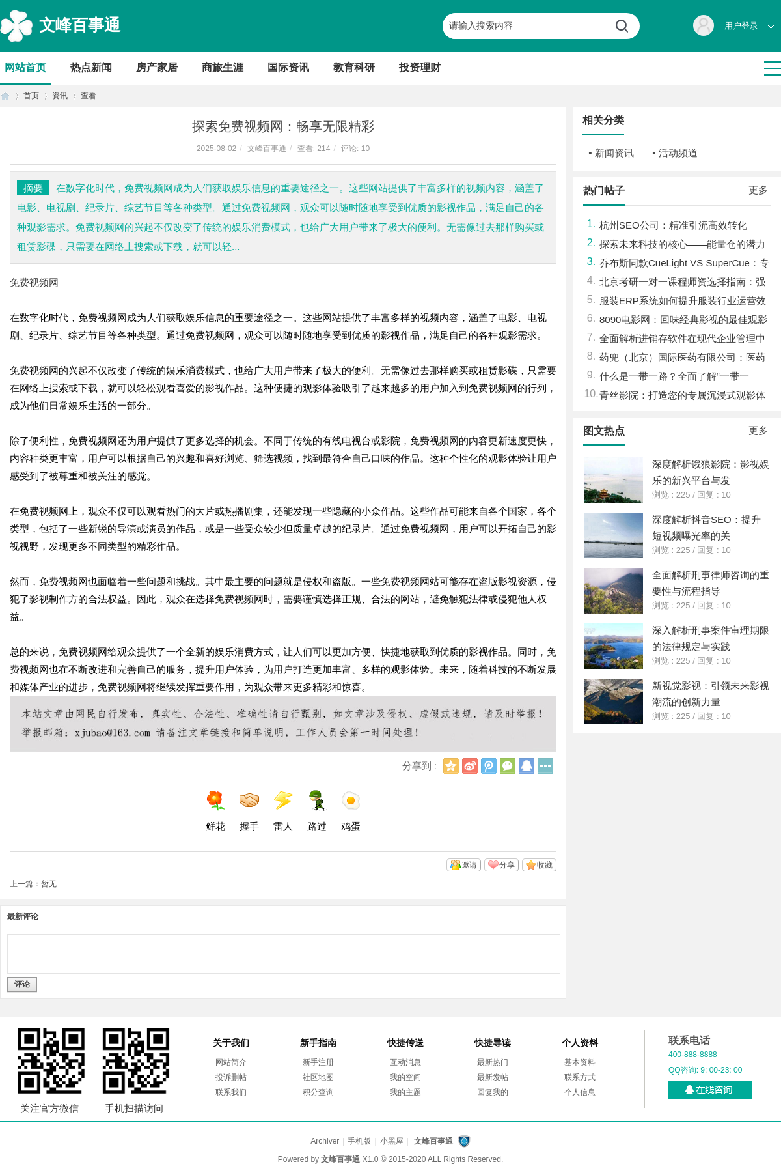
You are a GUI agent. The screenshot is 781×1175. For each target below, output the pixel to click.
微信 (507, 766)
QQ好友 (526, 766)
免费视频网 (34, 282)
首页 (5, 96)
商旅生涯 (222, 67)
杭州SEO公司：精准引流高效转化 (673, 225)
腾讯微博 (489, 766)
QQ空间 (451, 766)
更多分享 (545, 766)
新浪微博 (470, 766)
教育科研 (354, 67)
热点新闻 (91, 67)
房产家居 (157, 67)
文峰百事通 (79, 25)
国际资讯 (288, 67)
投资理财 (420, 67)
